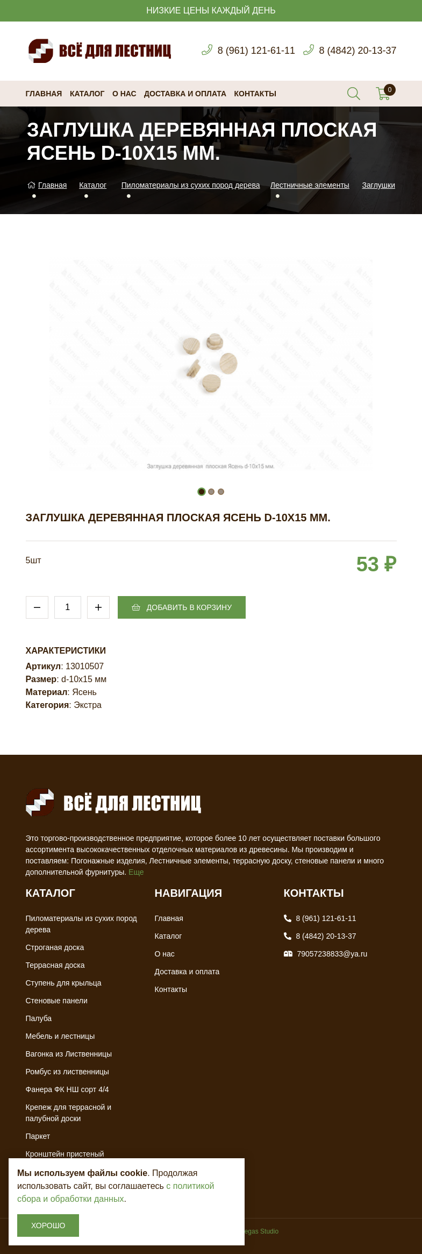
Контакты (255, 93)
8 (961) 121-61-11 (256, 50)
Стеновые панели (57, 1000)
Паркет (38, 1136)
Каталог (87, 93)
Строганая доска (55, 947)
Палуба (39, 1018)
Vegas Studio (259, 1231)
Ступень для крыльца (64, 983)
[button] (201, 491)
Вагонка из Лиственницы (69, 1054)
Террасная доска (55, 965)
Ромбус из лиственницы (67, 1071)
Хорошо (48, 1225)
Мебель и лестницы (60, 1036)
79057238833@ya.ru (332, 954)
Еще (136, 872)
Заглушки (378, 185)
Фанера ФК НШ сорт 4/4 (67, 1089)
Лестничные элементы (309, 185)
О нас (124, 93)
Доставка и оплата (185, 93)
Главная (44, 93)
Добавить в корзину (182, 607)
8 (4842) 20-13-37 (357, 50)
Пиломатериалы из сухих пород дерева (190, 185)
